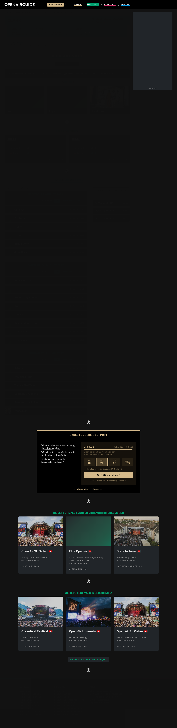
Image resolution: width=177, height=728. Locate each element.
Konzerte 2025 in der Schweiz (68, 709)
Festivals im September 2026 (31, 711)
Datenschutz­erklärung (100, 700)
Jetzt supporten (55, 5)
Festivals (20, 12)
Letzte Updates (57, 32)
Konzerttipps (60, 691)
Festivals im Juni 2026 (28, 706)
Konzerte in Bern (62, 697)
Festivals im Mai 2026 (28, 703)
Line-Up (15, 32)
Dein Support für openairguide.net (106, 694)
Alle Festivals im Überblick (30, 714)
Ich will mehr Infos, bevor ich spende (88, 489)
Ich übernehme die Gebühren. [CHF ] (103, 469)
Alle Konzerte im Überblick (66, 714)
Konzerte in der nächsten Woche (69, 700)
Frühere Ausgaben (85, 32)
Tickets (40, 34)
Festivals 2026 (25, 700)
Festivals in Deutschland (29, 697)
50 (114, 462)
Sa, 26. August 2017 (111, 211)
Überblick (41, 32)
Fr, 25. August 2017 (111, 203)
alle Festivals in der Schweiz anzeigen (87, 659)
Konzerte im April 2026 (64, 703)
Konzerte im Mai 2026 (64, 706)
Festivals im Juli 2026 (28, 709)
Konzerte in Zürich (62, 694)
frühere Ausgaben (52, 12)
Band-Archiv (82, 34)
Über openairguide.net (100, 691)
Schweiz (30, 12)
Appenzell (99, 22)
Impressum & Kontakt (100, 703)
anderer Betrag (127, 462)
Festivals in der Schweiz (29, 694)
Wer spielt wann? (19, 34)
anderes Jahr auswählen (67, 64)
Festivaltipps (24, 691)
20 (101, 462)
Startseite (9, 12)
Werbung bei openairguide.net (104, 697)
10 (89, 462)
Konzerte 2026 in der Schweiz (68, 711)
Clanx (39, 12)
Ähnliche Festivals (59, 34)
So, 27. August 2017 (111, 218)
